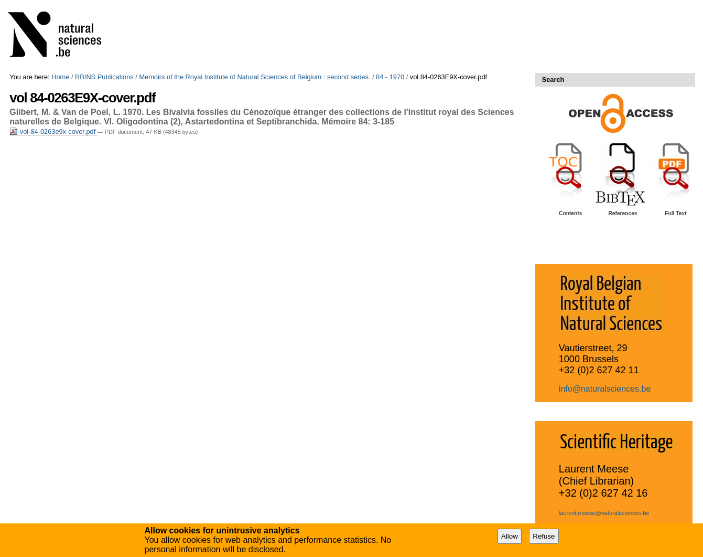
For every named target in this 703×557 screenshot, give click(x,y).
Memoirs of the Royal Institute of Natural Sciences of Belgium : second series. (254, 77)
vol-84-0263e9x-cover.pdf (53, 131)
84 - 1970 (390, 77)
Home (60, 77)
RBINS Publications (104, 77)
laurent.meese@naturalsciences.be (604, 513)
